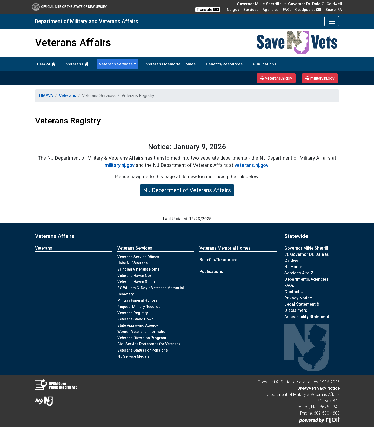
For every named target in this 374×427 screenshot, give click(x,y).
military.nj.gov (320, 78)
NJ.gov (233, 10)
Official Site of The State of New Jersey (69, 7)
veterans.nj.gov (276, 78)
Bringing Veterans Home (138, 269)
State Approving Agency (137, 325)
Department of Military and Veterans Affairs (86, 21)
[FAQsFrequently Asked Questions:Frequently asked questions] (287, 10)
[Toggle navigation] (331, 21)
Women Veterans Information (142, 331)
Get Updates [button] (308, 10)
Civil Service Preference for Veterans (149, 344)
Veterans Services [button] (116, 64)
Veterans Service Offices (138, 257)
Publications (264, 64)
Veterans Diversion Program (141, 338)
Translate (208, 9)
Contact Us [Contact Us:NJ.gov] (295, 291)
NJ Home (293, 266)
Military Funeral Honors (137, 300)
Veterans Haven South (136, 282)
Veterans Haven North (136, 275)
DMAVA (46, 64)
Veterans (77, 64)
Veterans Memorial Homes (171, 64)
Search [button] (333, 10)
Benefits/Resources (224, 64)
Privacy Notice (298, 297)
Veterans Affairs (54, 236)
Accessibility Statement (306, 316)
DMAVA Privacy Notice (318, 388)
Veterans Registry (132, 313)
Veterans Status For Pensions (142, 350)
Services (250, 10)
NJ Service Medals (133, 356)
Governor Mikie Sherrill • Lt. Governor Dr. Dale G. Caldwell (289, 4)
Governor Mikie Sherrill (306, 248)
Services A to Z (298, 273)
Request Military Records (139, 307)
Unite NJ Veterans (132, 263)
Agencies (271, 10)
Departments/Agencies (306, 279)
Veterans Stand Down (135, 319)
